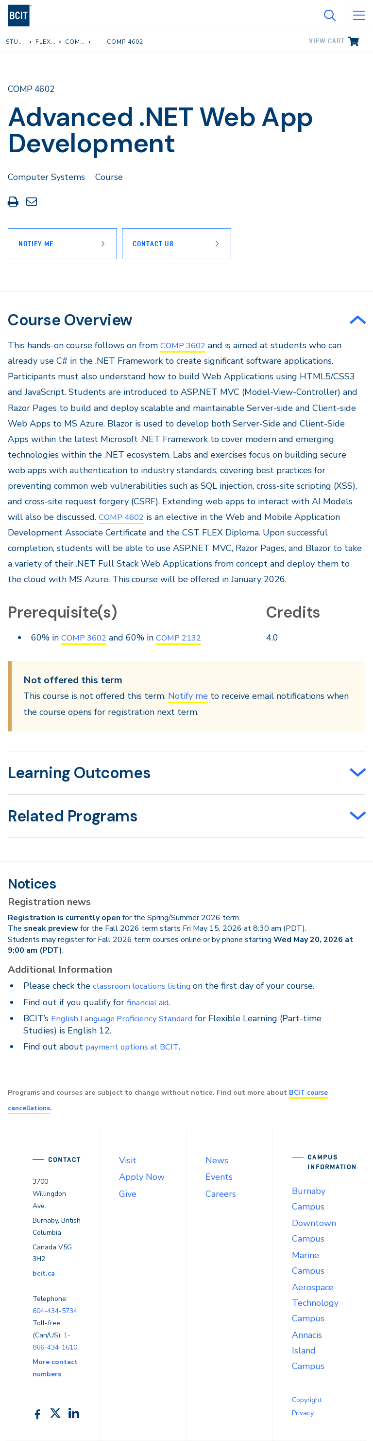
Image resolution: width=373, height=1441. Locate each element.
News (216, 1160)
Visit (127, 1160)
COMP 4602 (123, 517)
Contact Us (158, 244)
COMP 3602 (185, 345)
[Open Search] (329, 15)
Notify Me (35, 244)
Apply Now (142, 1177)
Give (127, 1194)
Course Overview (70, 320)
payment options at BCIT (135, 1046)
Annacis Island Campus (308, 1350)
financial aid (150, 1002)
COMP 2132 (185, 637)
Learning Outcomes (79, 773)
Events (219, 1177)
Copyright (307, 1400)
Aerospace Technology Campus (315, 1302)
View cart (327, 41)
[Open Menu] (358, 15)
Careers (220, 1194)
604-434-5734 (55, 1311)
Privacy (303, 1413)
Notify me (188, 696)
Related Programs (73, 816)
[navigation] (23, 15)
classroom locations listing (145, 986)
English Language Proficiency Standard (128, 1018)
